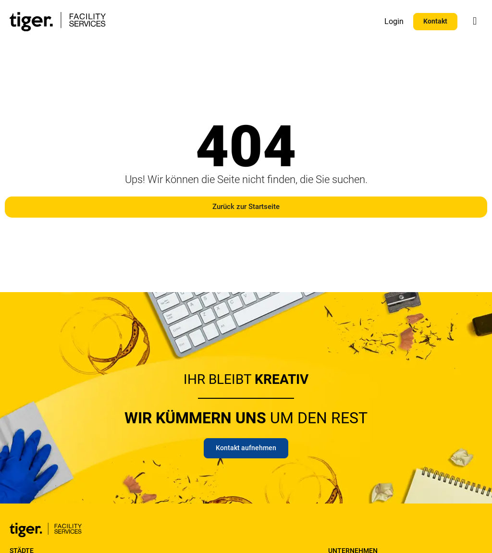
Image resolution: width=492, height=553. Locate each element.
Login (394, 21)
